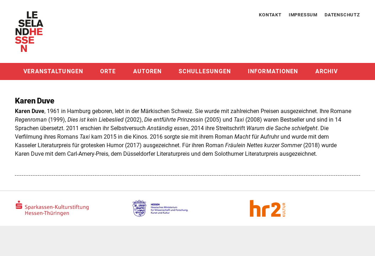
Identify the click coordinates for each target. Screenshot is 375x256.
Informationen (273, 71)
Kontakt (270, 14)
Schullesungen (205, 71)
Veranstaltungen (53, 71)
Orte (108, 71)
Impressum (303, 14)
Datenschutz (342, 14)
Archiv (326, 71)
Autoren (147, 71)
